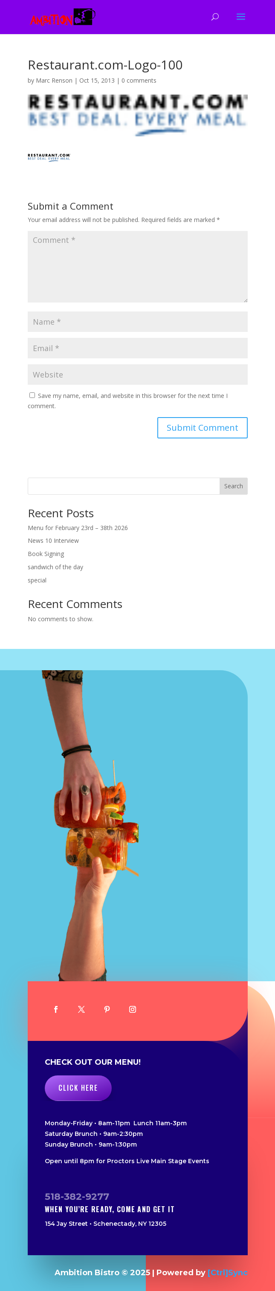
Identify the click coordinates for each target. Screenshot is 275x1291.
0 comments (139, 80)
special (37, 580)
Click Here (78, 1088)
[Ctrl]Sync (228, 1272)
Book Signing (46, 554)
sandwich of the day (55, 567)
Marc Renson (54, 80)
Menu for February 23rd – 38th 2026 (78, 528)
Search (233, 486)
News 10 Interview (53, 540)
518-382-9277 (77, 1196)
